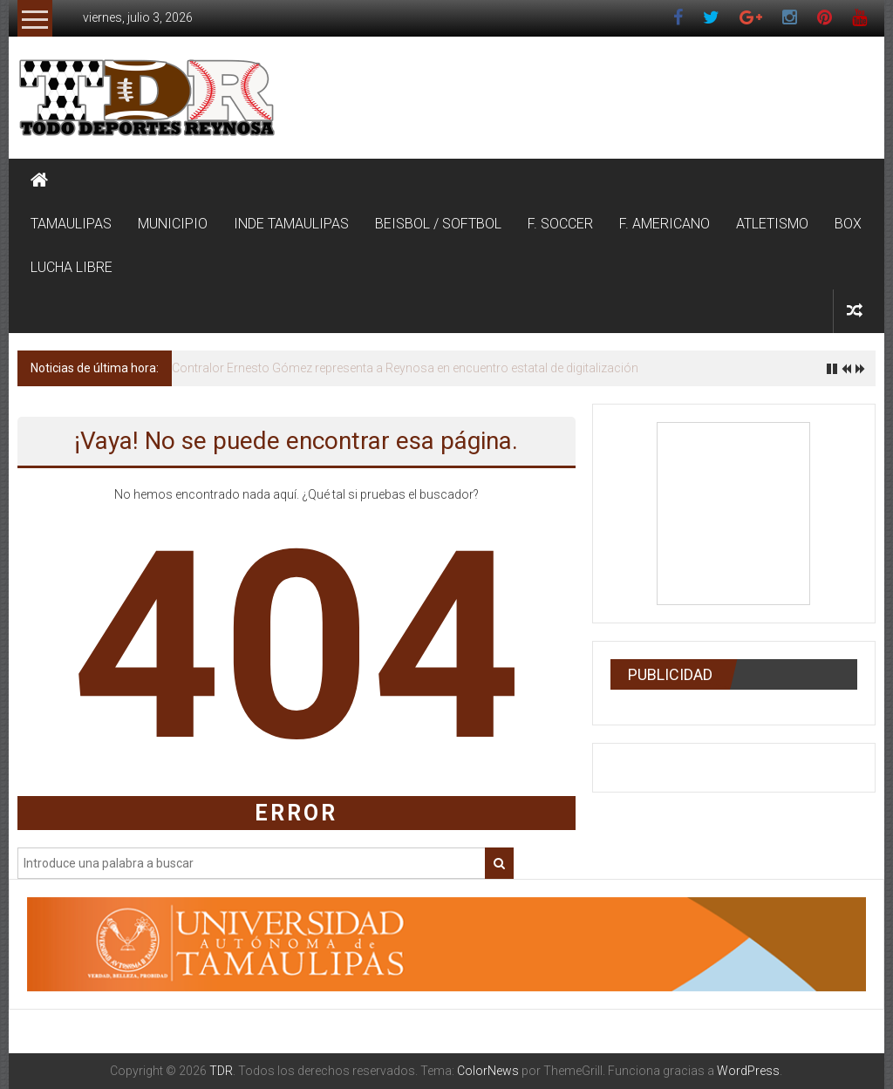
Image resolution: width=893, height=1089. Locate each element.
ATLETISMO (772, 223)
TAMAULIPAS (71, 223)
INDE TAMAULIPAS (291, 223)
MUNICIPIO (173, 223)
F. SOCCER (560, 223)
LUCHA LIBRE (71, 267)
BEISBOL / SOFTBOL (438, 223)
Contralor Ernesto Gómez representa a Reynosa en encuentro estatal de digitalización (405, 368)
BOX (848, 223)
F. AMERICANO (664, 223)
